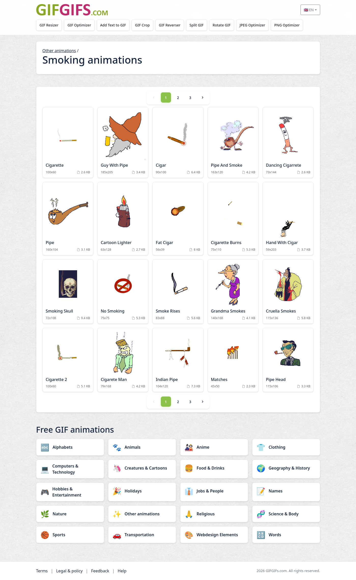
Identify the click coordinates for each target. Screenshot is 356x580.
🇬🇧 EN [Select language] (309, 9)
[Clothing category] (286, 447)
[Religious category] (214, 514)
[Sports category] (70, 535)
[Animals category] (142, 447)
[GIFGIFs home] (72, 10)
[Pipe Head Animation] (288, 360)
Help (122, 571)
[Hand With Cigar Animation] (288, 218)
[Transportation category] (142, 535)
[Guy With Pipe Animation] (123, 142)
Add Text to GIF (113, 25)
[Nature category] (70, 514)
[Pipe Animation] (68, 218)
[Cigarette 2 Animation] (68, 360)
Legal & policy (69, 571)
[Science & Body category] (286, 514)
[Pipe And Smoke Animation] (233, 142)
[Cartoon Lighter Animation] (123, 218)
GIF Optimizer (79, 25)
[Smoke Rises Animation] (178, 291)
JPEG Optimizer (252, 25)
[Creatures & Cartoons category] (142, 468)
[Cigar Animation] (178, 142)
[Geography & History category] (286, 468)
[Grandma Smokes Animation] (233, 291)
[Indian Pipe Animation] (178, 360)
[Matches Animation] (233, 360)
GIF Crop (142, 25)
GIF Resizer (48, 25)
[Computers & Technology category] (70, 469)
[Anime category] (214, 447)
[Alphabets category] (70, 447)
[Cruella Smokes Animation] (288, 291)
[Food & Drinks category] (214, 468)
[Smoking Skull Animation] (68, 291)
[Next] (202, 97)
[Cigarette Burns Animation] (233, 218)
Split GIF (197, 25)
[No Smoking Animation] (123, 291)
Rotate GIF (222, 25)
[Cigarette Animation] (68, 142)
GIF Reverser (169, 25)
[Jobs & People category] (214, 491)
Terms (42, 571)
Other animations (59, 50)
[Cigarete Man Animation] (123, 360)
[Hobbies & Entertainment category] (70, 492)
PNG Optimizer (287, 25)
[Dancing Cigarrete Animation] (288, 142)
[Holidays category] (142, 491)
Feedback (100, 571)
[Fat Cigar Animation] (178, 218)
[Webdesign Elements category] (214, 535)
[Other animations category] (142, 514)
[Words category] (286, 535)
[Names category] (286, 491)
